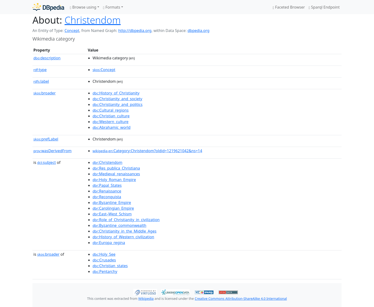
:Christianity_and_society (117, 98)
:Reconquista (107, 196)
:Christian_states (110, 265)
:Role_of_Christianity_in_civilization (126, 219)
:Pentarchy (105, 271)
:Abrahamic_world (111, 127)
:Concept (104, 69)
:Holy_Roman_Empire (114, 179)
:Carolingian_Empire (113, 208)
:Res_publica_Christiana (116, 168)
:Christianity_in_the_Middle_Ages (124, 231)
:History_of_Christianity (116, 93)
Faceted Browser (289, 7)
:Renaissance (107, 191)
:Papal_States (107, 185)
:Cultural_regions (111, 110)
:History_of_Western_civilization (123, 236)
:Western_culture (111, 121)
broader (44, 93)
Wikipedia (146, 298)
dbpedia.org (198, 30)
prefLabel (45, 139)
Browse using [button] (83, 7)
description (47, 58)
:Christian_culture (111, 116)
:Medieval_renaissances (116, 174)
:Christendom (107, 162)
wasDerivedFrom (52, 150)
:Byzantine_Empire (112, 202)
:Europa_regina (109, 242)
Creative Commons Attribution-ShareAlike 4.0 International (241, 298)
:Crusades (104, 260)
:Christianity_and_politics (117, 104)
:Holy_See (104, 254)
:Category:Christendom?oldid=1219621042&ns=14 (147, 150)
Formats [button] (111, 7)
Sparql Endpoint (324, 7)
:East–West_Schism (112, 214)
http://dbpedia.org (134, 30)
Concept (71, 30)
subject (46, 162)
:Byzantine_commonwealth (119, 225)
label (41, 81)
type (40, 69)
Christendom (93, 19)
